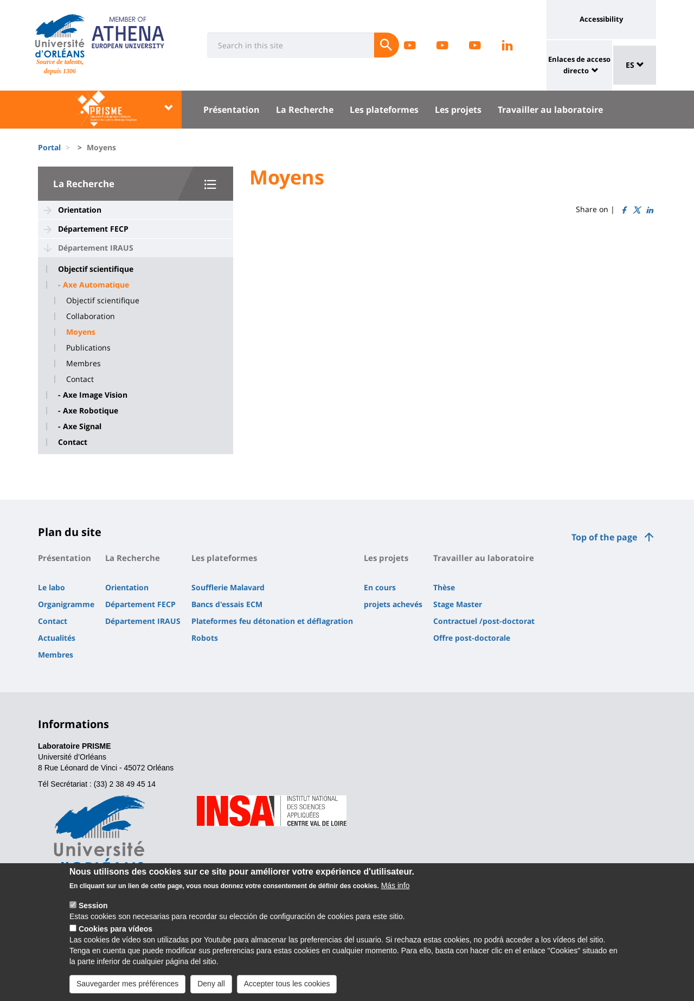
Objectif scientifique (95, 269)
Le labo (51, 587)
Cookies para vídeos (115, 935)
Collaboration (90, 316)
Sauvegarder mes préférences (127, 990)
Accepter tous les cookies (287, 990)
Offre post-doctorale (471, 638)
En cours (380, 587)
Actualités (56, 638)
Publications (88, 348)
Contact (80, 379)
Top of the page (604, 537)
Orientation (79, 210)
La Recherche (304, 110)
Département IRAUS (95, 248)
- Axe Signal (79, 426)
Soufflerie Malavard (228, 587)
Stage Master (457, 604)
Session (93, 912)
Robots (204, 638)
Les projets (458, 110)
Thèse (444, 587)
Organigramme (66, 604)
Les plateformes (384, 110)
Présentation (231, 110)
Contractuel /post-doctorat (484, 621)
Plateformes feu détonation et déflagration (272, 621)
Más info (395, 892)
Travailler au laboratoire (550, 110)
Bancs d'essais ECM (226, 604)
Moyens (80, 332)
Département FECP (93, 229)
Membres (83, 363)
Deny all (211, 990)
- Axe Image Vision (92, 395)
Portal (49, 147)
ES (635, 65)
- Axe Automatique (93, 285)
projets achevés (393, 604)
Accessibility (601, 19)
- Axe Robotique (88, 411)
